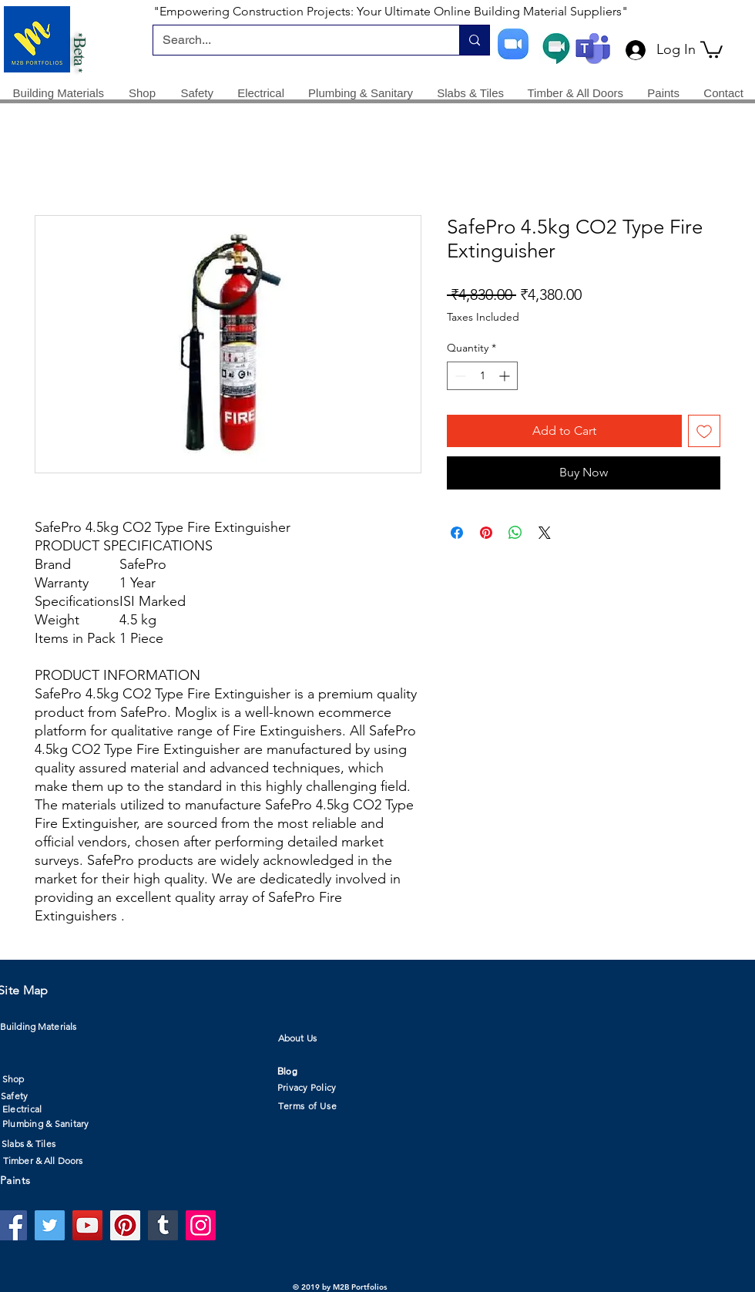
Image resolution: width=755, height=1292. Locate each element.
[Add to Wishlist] (704, 431)
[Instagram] (201, 1225)
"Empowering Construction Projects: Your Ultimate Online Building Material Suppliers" (390, 11)
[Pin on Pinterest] (486, 532)
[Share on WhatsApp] (515, 532)
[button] (711, 48)
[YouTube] (87, 1225)
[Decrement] (458, 375)
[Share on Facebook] (457, 532)
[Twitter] (50, 1225)
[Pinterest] (125, 1225)
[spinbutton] (482, 375)
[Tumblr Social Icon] (163, 1225)
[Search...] (295, 40)
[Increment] (505, 375)
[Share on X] (544, 532)
